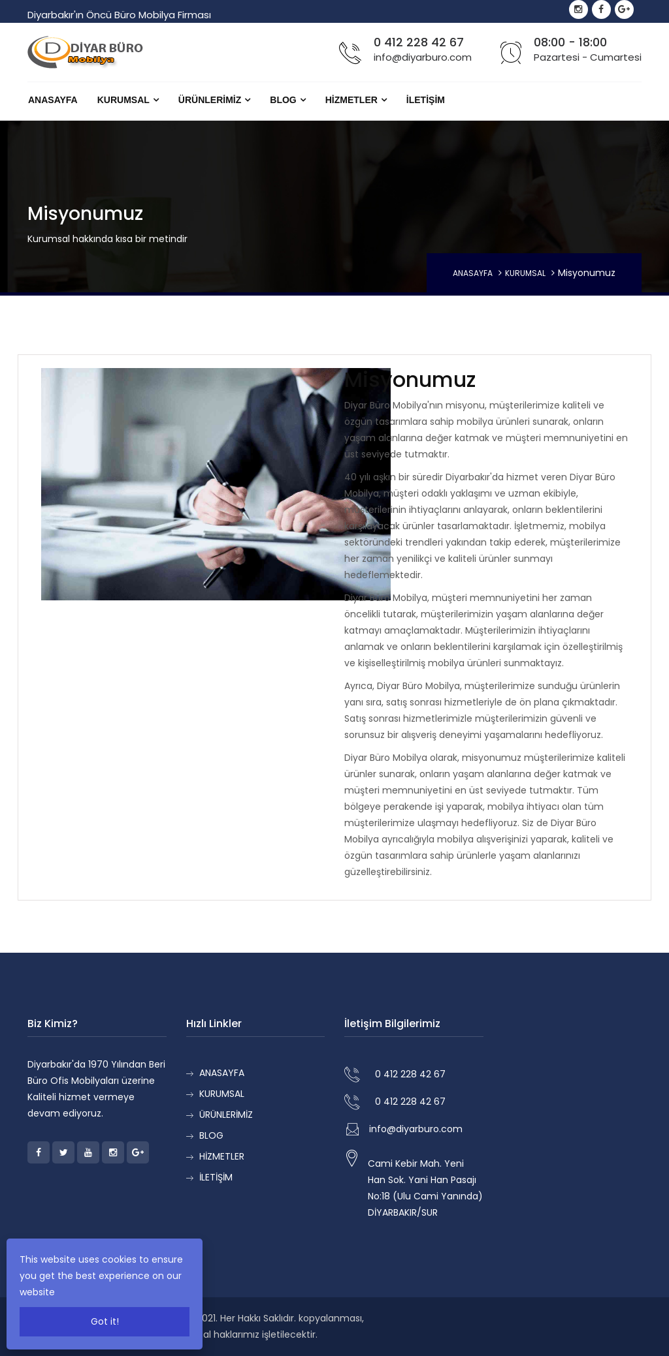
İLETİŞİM (425, 100)
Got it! (105, 1321)
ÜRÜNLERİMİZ (209, 100)
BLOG (283, 100)
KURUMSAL (123, 100)
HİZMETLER (351, 100)
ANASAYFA (53, 100)
